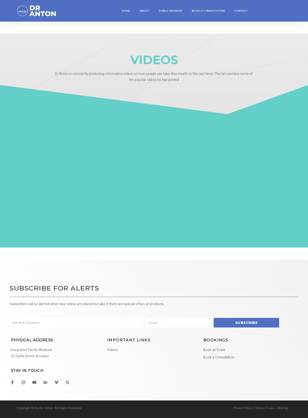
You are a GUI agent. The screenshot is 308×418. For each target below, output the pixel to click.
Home (126, 10)
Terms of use (264, 408)
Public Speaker (170, 10)
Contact (241, 10)
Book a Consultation (208, 10)
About (144, 10)
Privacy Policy (242, 408)
